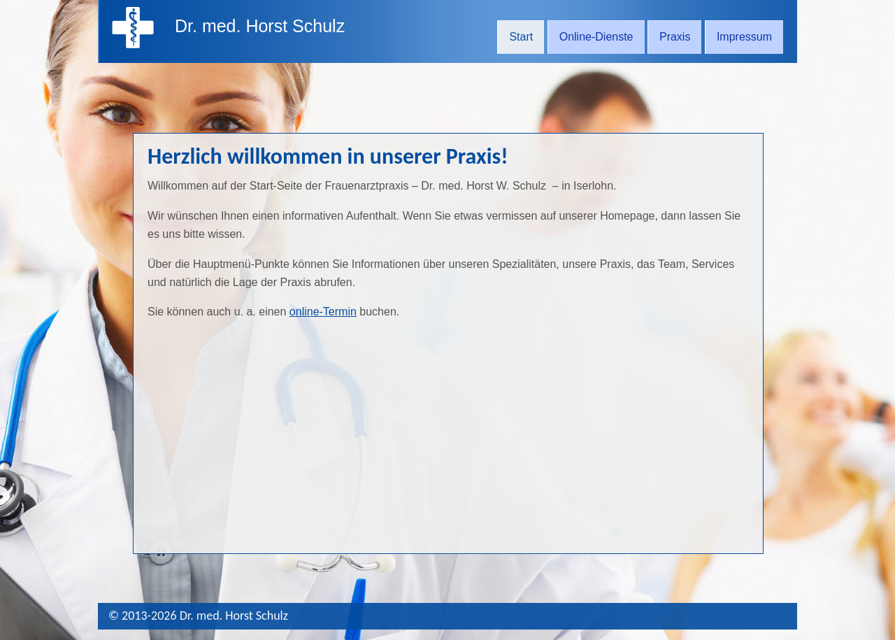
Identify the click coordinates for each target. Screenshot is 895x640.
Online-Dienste (596, 37)
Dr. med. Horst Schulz (260, 26)
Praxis (674, 37)
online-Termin (323, 312)
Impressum (744, 37)
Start (521, 37)
